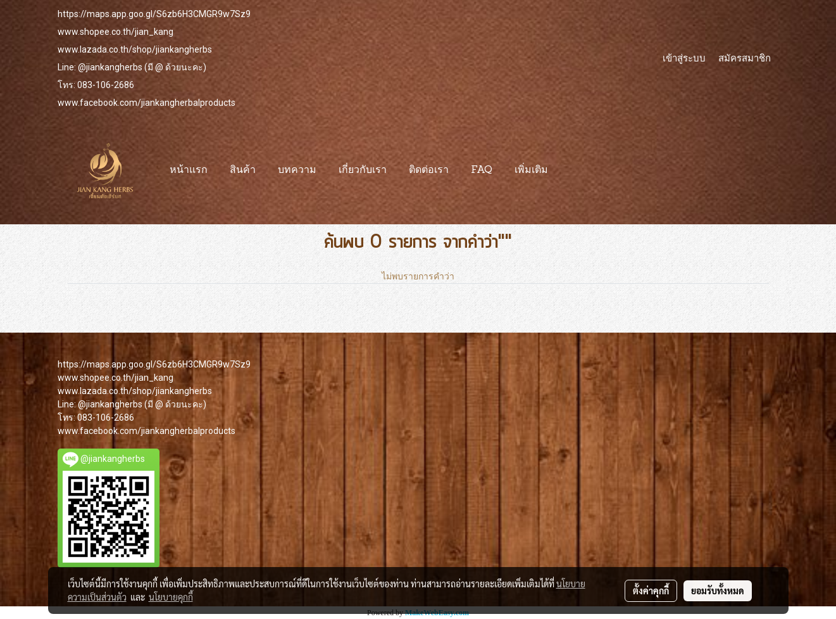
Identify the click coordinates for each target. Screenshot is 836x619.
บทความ (297, 170)
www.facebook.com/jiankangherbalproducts (146, 103)
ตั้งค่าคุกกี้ (651, 590)
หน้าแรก (189, 170)
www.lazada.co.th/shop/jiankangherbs (135, 49)
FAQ (481, 170)
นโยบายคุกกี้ (171, 597)
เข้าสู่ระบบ (684, 57)
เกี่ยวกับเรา (363, 170)
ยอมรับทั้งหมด (717, 590)
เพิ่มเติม (531, 170)
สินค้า (243, 170)
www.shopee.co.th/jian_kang (115, 32)
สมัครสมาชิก (744, 57)
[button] (570, 170)
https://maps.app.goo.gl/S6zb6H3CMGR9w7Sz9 (154, 14)
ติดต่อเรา (429, 170)
